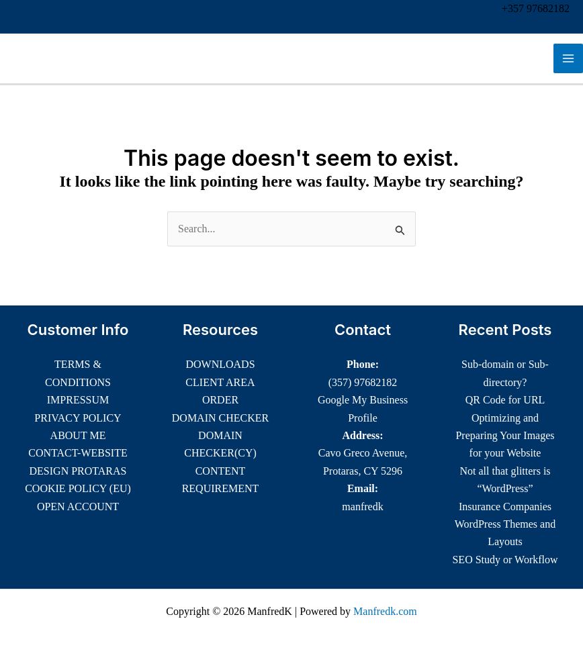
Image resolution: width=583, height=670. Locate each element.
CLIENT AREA (220, 382)
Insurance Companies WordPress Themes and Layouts (505, 524)
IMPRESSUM (78, 399)
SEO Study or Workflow (504, 559)
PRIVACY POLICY (77, 418)
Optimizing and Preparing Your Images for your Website (504, 435)
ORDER (220, 399)
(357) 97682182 (363, 382)
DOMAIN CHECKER (220, 418)
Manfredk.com (385, 611)
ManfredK (56, 58)
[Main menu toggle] (568, 58)
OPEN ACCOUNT (78, 506)
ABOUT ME (78, 435)
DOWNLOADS (220, 364)
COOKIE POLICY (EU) (78, 488)
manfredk (362, 506)
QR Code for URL (505, 399)
